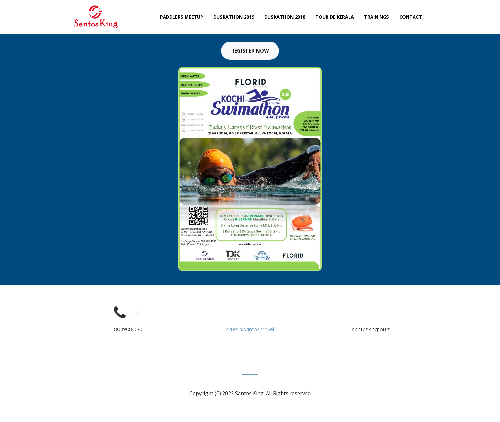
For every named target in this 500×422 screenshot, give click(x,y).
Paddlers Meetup (181, 17)
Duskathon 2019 (233, 17)
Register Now (250, 50)
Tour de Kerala (334, 17)
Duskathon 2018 (284, 17)
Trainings (376, 17)
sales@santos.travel (250, 329)
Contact (410, 17)
